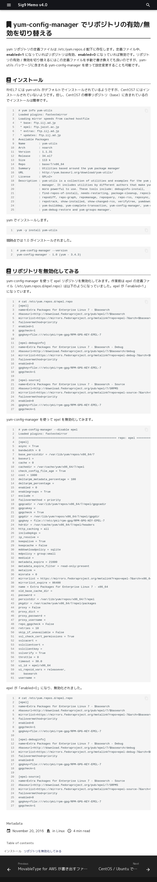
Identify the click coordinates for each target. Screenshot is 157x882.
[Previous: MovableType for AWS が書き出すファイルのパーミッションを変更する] (49, 867)
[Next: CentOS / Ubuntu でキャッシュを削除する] (124, 867)
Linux (60, 831)
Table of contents (20, 843)
